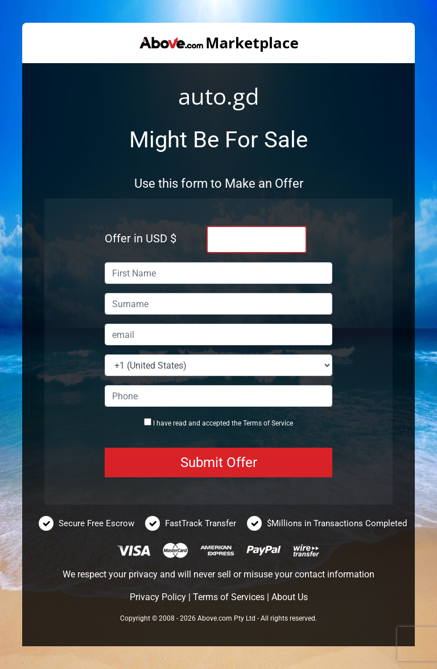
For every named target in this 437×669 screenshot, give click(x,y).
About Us (289, 597)
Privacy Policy (158, 597)
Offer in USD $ (140, 238)
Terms (252, 423)
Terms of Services (229, 597)
